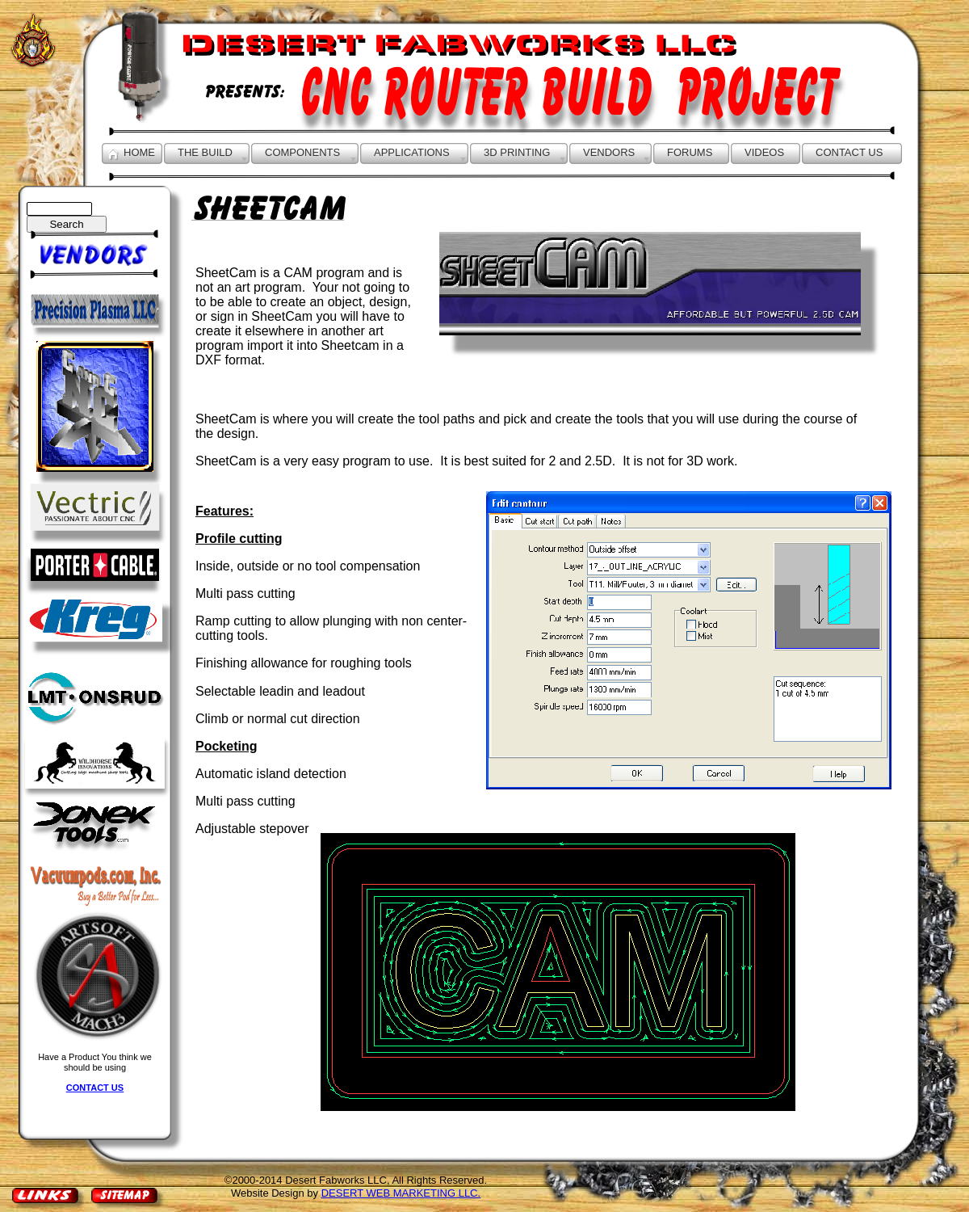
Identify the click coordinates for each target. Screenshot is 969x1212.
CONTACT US (95, 1087)
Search (66, 224)
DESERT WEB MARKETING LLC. (400, 1193)
